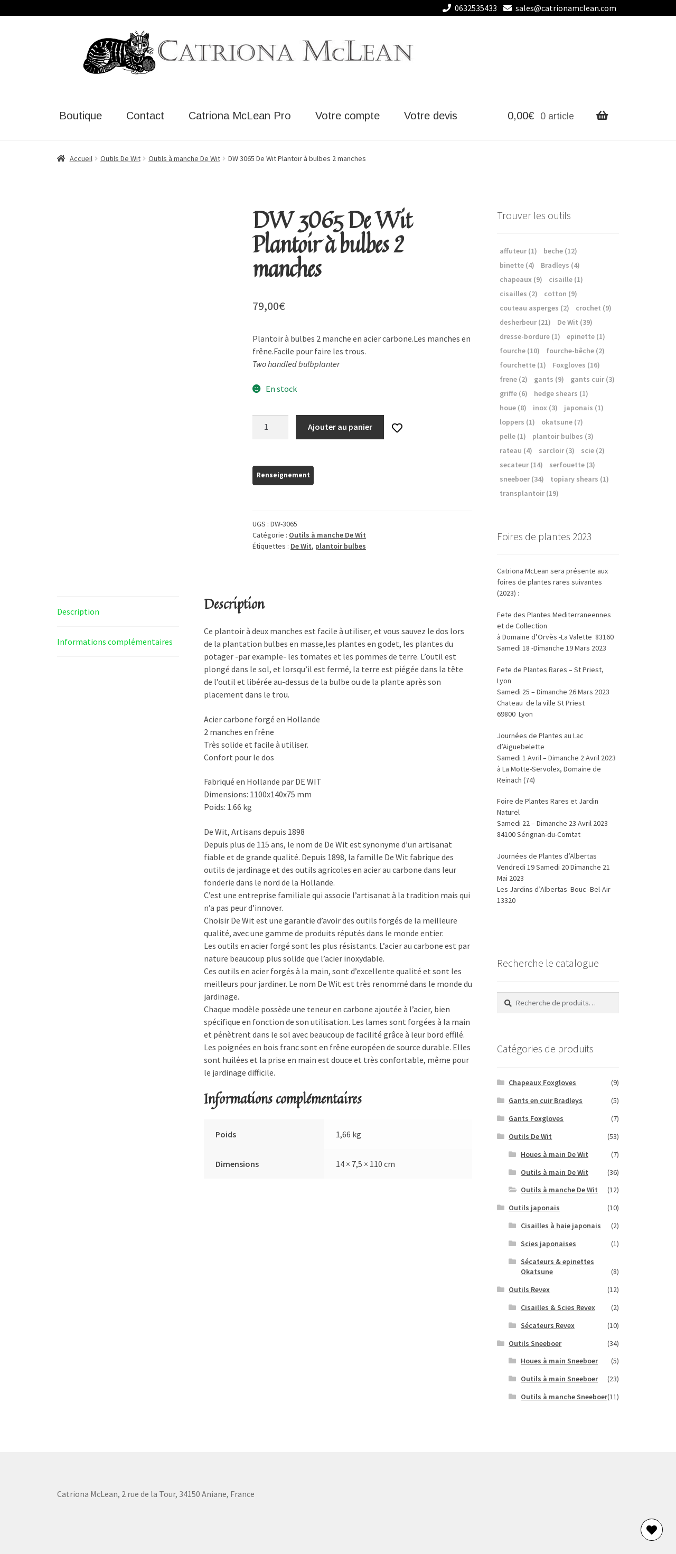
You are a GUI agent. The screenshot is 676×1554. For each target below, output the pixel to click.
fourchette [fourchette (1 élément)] (523, 365)
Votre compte (347, 115)
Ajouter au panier (340, 426)
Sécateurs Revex (548, 1325)
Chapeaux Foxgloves (542, 1082)
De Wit (301, 546)
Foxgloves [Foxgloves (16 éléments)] (576, 365)
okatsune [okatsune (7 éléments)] (562, 422)
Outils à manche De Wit (184, 158)
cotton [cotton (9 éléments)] (560, 293)
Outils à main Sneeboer (559, 1378)
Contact (145, 115)
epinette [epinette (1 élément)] (586, 336)
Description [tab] (78, 611)
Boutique (80, 115)
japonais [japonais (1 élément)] (584, 407)
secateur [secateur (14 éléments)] (521, 464)
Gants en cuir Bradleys (546, 1100)
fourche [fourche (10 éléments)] (520, 350)
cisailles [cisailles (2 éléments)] (519, 293)
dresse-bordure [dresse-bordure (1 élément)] (530, 336)
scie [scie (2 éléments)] (593, 450)
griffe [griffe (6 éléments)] (514, 393)
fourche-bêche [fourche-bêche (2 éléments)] (575, 350)
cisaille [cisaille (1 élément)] (566, 279)
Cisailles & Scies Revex (558, 1307)
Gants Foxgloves (536, 1118)
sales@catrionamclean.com (558, 8)
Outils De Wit (120, 158)
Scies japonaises (548, 1243)
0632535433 (468, 8)
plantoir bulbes (340, 546)
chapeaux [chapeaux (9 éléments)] (521, 279)
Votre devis (430, 115)
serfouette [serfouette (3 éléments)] (572, 464)
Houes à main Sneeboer (559, 1360)
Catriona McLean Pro (240, 115)
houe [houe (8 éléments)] (513, 407)
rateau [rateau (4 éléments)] (516, 450)
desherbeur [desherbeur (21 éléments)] (525, 322)
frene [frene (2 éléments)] (514, 379)
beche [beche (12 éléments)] (560, 251)
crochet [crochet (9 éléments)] (594, 308)
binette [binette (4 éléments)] (517, 265)
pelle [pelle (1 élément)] (513, 436)
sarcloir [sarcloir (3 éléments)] (557, 450)
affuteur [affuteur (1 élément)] (518, 251)
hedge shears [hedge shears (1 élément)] (561, 393)
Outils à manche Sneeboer (564, 1396)
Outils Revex (529, 1289)
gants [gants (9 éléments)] (549, 379)
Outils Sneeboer (535, 1343)
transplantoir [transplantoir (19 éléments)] (529, 493)
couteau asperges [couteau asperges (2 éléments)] (534, 308)
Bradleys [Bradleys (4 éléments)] (560, 265)
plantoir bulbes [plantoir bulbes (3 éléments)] (563, 436)
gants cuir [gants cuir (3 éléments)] (592, 379)
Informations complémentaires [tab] (115, 641)
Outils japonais (534, 1207)
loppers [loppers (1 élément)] (517, 422)
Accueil (81, 158)
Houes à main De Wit (554, 1154)
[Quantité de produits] (270, 427)
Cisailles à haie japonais (561, 1225)
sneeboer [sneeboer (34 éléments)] (522, 479)
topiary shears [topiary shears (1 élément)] (579, 479)
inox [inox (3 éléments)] (545, 407)
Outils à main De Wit (554, 1172)
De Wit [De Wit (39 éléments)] (575, 322)
